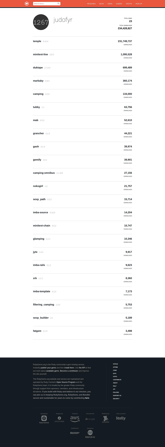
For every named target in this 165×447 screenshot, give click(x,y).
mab (38, 120)
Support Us (117, 395)
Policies (116, 392)
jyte (38, 251)
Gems (110, 4)
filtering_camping (46, 304)
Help (114, 386)
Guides (119, 4)
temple (40, 41)
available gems (52, 371)
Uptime (115, 367)
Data (114, 373)
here (87, 398)
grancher (41, 133)
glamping (41, 238)
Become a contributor (69, 371)
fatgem (40, 330)
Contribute (117, 379)
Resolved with (90, 413)
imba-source (44, 212)
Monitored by (106, 413)
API (114, 389)
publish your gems (48, 368)
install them (69, 368)
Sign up (139, 4)
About (115, 383)
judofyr (63, 19)
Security (116, 398)
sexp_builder (43, 317)
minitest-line (43, 54)
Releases (91, 4)
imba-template (44, 291)
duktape (41, 67)
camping (41, 93)
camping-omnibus (48, 172)
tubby (38, 107)
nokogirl (40, 186)
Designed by (60, 413)
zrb (38, 278)
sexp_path (42, 199)
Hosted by (76, 413)
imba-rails (42, 265)
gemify (40, 159)
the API (82, 368)
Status (115, 364)
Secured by (91, 428)
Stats (115, 376)
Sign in (129, 4)
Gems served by (121, 413)
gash (39, 146)
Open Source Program (66, 382)
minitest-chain (44, 225)
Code (115, 370)
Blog (101, 4)
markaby (41, 80)
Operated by (45, 414)
